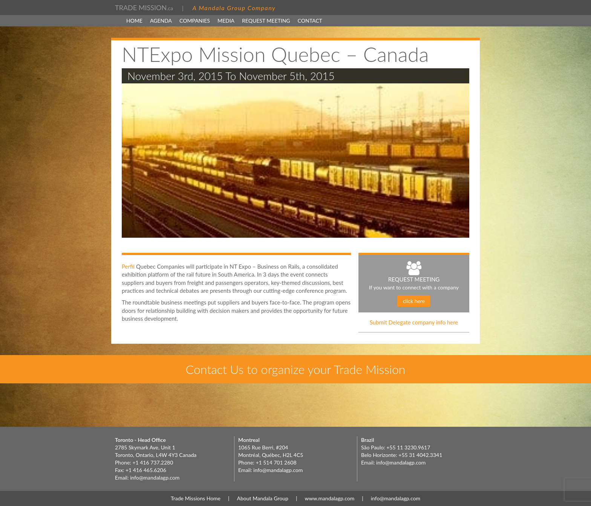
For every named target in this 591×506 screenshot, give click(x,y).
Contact (310, 20)
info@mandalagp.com (154, 477)
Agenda (161, 20)
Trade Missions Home (195, 498)
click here (414, 301)
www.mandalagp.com (329, 498)
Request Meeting (266, 20)
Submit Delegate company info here (414, 322)
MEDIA (225, 20)
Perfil (129, 266)
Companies (194, 20)
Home (134, 20)
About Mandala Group (262, 498)
